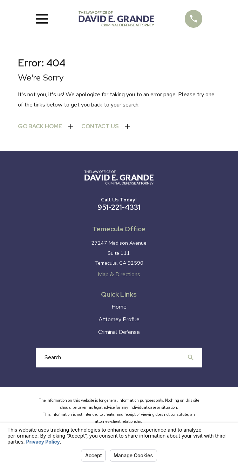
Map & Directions (119, 274)
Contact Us (100, 126)
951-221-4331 (118, 207)
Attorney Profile (119, 319)
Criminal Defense (119, 332)
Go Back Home (40, 126)
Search (53, 357)
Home (119, 307)
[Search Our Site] (190, 357)
